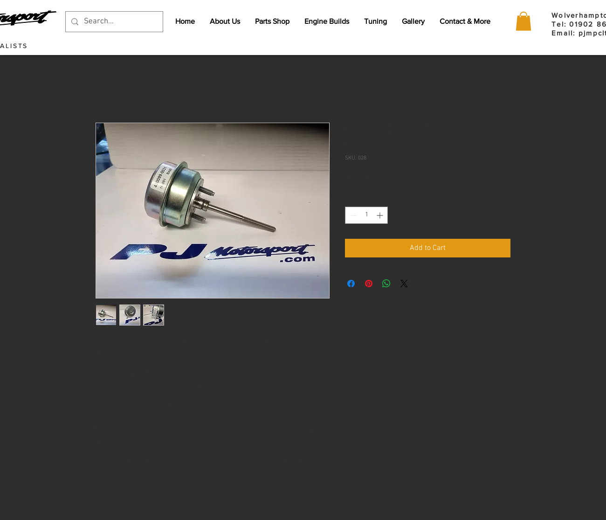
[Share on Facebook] (351, 283)
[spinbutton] (366, 215)
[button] (523, 21)
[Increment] (380, 215)
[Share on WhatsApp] (386, 283)
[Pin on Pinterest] (368, 283)
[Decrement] (352, 215)
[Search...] (113, 22)
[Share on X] (404, 283)
